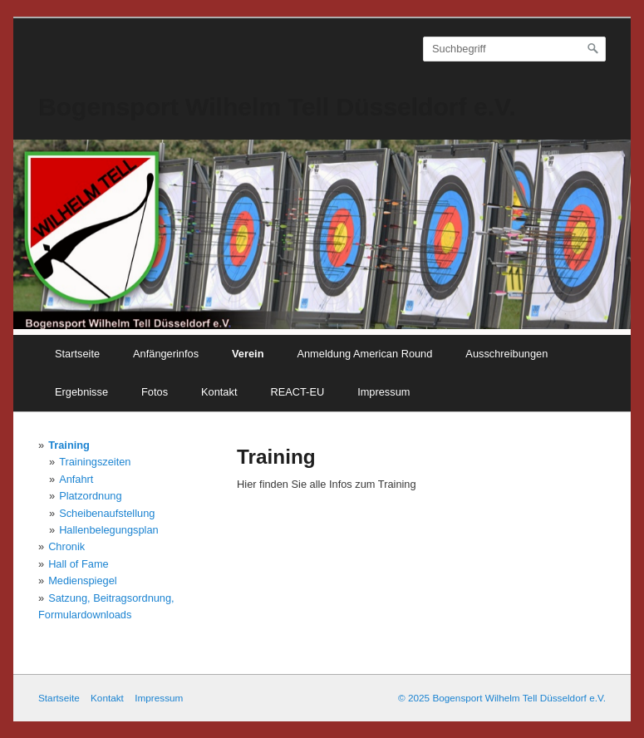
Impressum (383, 392)
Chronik (66, 546)
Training (69, 445)
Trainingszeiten (94, 461)
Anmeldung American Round (364, 353)
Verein (247, 353)
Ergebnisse (81, 392)
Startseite (77, 353)
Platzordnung (90, 496)
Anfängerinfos (166, 353)
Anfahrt (76, 479)
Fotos (154, 392)
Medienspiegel (82, 580)
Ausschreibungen (506, 353)
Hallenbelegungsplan (109, 530)
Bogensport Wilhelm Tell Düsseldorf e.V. (277, 107)
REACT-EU (297, 392)
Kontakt (219, 392)
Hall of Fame (78, 564)
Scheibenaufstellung (107, 513)
